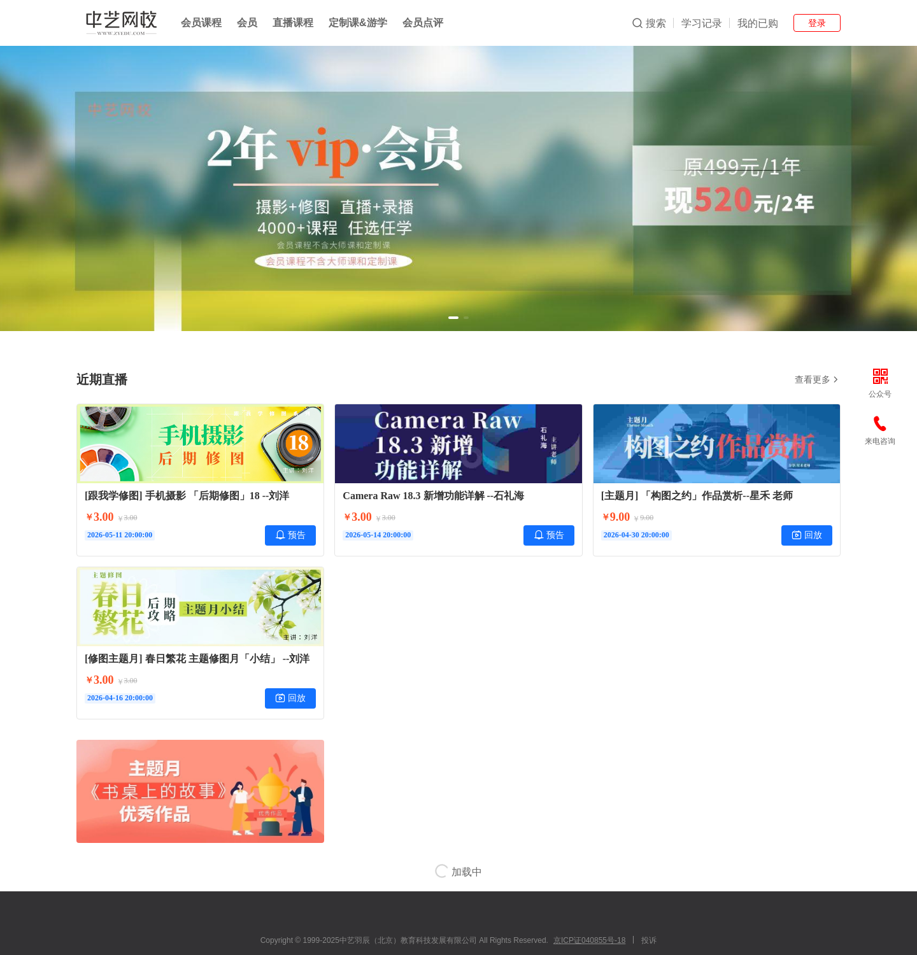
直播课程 (293, 22)
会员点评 (422, 22)
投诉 (649, 940)
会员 (247, 22)
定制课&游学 (358, 22)
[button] (453, 317)
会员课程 (201, 22)
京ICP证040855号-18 (589, 940)
